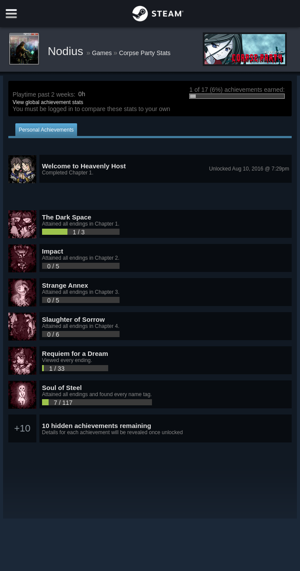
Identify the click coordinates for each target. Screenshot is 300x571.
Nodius (67, 51)
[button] (150, 169)
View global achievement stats (48, 102)
